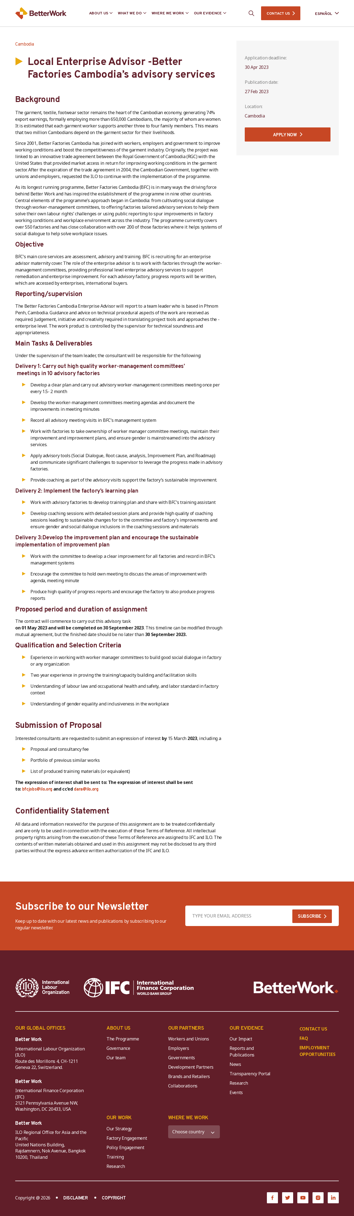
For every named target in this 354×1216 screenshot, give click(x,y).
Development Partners (191, 1067)
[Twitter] (287, 1197)
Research (239, 1083)
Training (115, 1157)
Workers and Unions (188, 1039)
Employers (178, 1048)
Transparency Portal (250, 1074)
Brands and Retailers (189, 1076)
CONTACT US (278, 13)
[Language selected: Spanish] (323, 13)
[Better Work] (296, 987)
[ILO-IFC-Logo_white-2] (42, 987)
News (235, 1064)
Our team (115, 1058)
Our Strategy (119, 1129)
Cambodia (24, 44)
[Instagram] (318, 1197)
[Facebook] (272, 1197)
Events (236, 1092)
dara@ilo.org (86, 789)
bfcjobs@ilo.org (37, 789)
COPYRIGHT (114, 1198)
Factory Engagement (126, 1138)
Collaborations (183, 1086)
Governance (118, 1048)
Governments (181, 1058)
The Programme (122, 1039)
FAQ (304, 1038)
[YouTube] (302, 1197)
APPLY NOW (285, 135)
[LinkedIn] (333, 1197)
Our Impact (241, 1039)
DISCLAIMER (75, 1198)
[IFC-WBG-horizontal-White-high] (139, 987)
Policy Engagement (126, 1147)
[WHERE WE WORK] (194, 1131)
